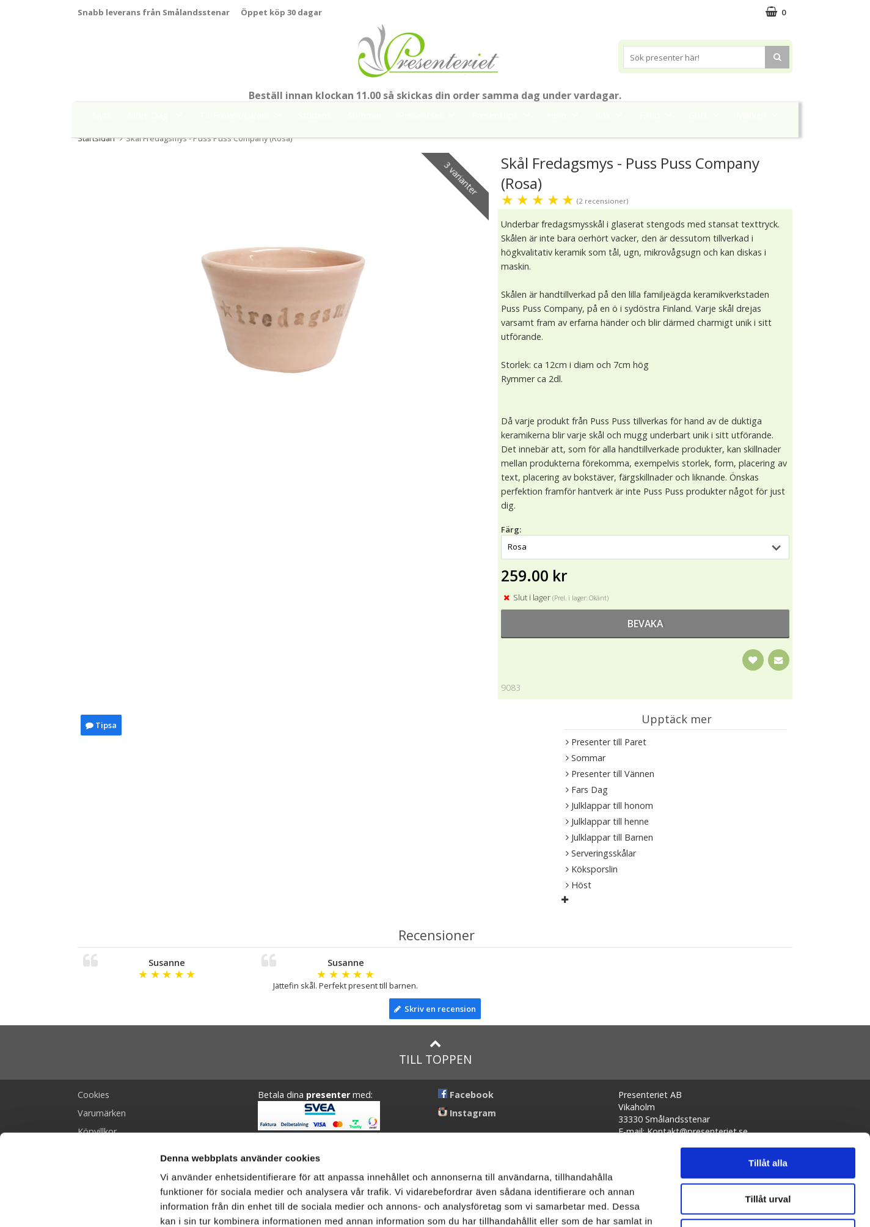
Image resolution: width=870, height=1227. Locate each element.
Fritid (659, 114)
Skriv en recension (435, 1008)
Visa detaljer (664, 1203)
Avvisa (768, 1149)
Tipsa (101, 725)
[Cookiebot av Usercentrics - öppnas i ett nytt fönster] (79, 1203)
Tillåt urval (768, 1113)
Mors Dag (158, 114)
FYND (435, 143)
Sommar (365, 115)
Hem (566, 114)
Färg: (511, 529)
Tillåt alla (768, 1077)
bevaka (645, 623)
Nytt (101, 115)
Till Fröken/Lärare (243, 114)
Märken (760, 114)
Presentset (430, 114)
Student (314, 115)
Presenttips (504, 114)
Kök (612, 114)
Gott (707, 114)
